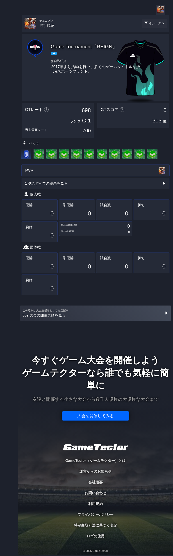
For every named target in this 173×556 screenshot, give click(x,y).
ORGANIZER (9, 69)
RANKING (9, 87)
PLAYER (9, 50)
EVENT (9, 105)
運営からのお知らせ (95, 471)
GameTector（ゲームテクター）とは (95, 461)
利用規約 (95, 504)
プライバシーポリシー (95, 514)
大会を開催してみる (95, 416)
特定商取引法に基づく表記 (95, 525)
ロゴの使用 (95, 536)
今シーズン (156, 23)
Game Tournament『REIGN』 (84, 46)
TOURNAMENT (9, 32)
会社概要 (95, 482)
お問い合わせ (95, 493)
